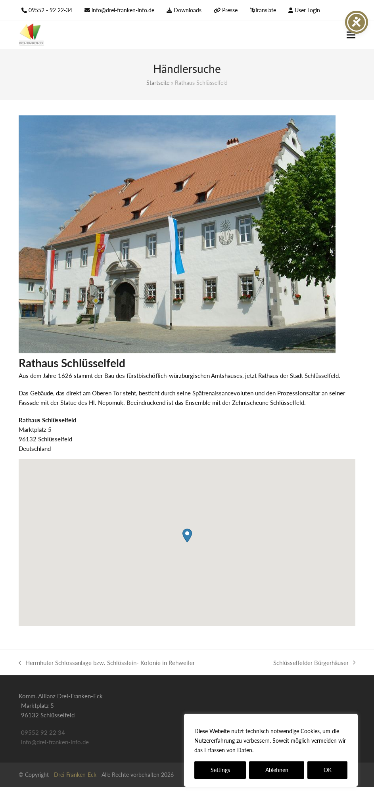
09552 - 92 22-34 (50, 10)
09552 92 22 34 (43, 732)
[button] (351, 35)
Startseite (157, 82)
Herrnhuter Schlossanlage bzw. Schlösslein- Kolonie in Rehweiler (107, 663)
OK (328, 770)
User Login (307, 10)
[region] (271, 750)
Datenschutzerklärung (284, 750)
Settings (220, 770)
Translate (265, 10)
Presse (230, 10)
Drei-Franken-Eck (75, 774)
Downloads (187, 10)
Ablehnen (276, 770)
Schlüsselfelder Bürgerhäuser (314, 663)
